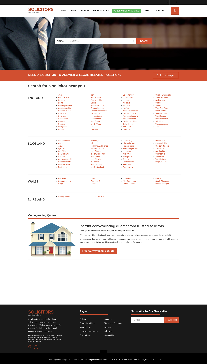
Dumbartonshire (64, 162)
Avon (60, 95)
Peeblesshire (128, 162)
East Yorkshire (97, 100)
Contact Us (109, 335)
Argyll (60, 146)
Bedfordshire (63, 97)
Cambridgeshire (64, 108)
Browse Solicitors (80, 11)
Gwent (93, 184)
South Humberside (163, 95)
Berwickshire (63, 154)
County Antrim (64, 196)
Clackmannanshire (66, 159)
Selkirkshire (160, 149)
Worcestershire (162, 124)
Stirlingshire (160, 154)
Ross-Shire (160, 141)
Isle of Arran (96, 151)
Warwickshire (161, 111)
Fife (92, 143)
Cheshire (62, 113)
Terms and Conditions (113, 323)
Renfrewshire (128, 167)
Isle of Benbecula (98, 154)
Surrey (158, 105)
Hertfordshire (96, 119)
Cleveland (62, 116)
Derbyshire (62, 127)
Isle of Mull (95, 162)
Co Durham (63, 119)
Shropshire (127, 127)
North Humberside (130, 111)
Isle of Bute (95, 156)
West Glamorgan (162, 184)
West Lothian (161, 159)
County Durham (97, 196)
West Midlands (162, 113)
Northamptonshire (130, 116)
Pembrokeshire (129, 184)
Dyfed (93, 178)
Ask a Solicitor (85, 327)
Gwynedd (127, 178)
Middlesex (127, 105)
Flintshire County (98, 181)
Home (64, 11)
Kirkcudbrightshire (130, 149)
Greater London (97, 108)
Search (144, 41)
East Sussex (96, 97)
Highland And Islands (99, 146)
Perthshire (127, 164)
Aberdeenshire (64, 141)
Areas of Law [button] (100, 11)
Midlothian (127, 154)
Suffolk (158, 103)
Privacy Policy (85, 335)
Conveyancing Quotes (89, 331)
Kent (93, 127)
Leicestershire (129, 95)
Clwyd (60, 184)
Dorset (93, 95)
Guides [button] (147, 11)
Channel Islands (64, 111)
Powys (158, 178)
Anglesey (62, 178)
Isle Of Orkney (96, 164)
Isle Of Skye (128, 141)
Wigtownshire (161, 162)
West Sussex (161, 116)
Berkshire (62, 100)
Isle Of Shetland (97, 167)
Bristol (60, 103)
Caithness (62, 156)
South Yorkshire (162, 97)
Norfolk (126, 108)
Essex (93, 103)
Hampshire (95, 113)
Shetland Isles (161, 151)
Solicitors (83, 319)
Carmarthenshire (65, 181)
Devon (60, 129)
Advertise (161, 11)
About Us (108, 319)
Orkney (126, 159)
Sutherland (160, 156)
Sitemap (107, 327)
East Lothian (63, 167)
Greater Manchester (99, 111)
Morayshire (127, 156)
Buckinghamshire (65, 105)
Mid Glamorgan (129, 181)
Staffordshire (161, 100)
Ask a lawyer (166, 75)
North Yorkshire (129, 113)
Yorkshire (159, 127)
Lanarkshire (128, 151)
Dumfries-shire (64, 164)
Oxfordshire (128, 124)
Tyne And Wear (162, 108)
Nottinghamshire (130, 121)
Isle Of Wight (96, 124)
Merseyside (128, 103)
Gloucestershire (97, 105)
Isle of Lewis (96, 159)
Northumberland (129, 119)
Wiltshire (159, 121)
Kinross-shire (128, 146)
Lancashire (95, 129)
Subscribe (171, 320)
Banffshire (62, 151)
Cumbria (61, 124)
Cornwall (61, 121)
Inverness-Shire (97, 149)
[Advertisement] (103, 280)
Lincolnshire (128, 97)
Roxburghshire (162, 143)
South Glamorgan (163, 181)
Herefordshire (96, 116)
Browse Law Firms (87, 323)
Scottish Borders (162, 146)
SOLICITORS (40, 10)
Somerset (127, 129)
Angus (60, 143)
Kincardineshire (129, 143)
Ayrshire (61, 149)
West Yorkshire (162, 119)
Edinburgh (95, 141)
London (126, 100)
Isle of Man (95, 121)
